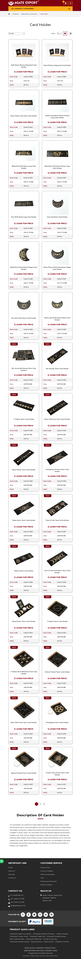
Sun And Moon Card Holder (57, 217)
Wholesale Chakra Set (37, 936)
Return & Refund (46, 885)
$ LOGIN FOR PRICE (23, 72)
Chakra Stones (49, 942)
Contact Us (12, 878)
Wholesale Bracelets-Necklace (44, 934)
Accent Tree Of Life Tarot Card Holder (57, 774)
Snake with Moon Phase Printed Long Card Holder (57, 117)
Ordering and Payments (48, 881)
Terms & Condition (46, 871)
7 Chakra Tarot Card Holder (23, 419)
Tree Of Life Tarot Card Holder (57, 520)
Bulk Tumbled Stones (17, 939)
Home (10, 868)
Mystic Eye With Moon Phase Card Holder (57, 319)
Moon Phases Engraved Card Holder (57, 65)
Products (16, 14)
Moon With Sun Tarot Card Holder (57, 419)
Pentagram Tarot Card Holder (57, 723)
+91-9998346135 (16, 895)
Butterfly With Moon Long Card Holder (24, 167)
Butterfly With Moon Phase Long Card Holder (57, 167)
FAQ (42, 878)
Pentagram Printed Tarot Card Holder (57, 470)
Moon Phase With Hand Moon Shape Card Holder (57, 268)
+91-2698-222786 (17, 899)
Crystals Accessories (50, 939)
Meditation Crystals (62, 942)
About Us (11, 871)
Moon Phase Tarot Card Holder (23, 470)
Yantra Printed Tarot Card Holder (57, 672)
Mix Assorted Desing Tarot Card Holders (24, 369)
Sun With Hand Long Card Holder (23, 217)
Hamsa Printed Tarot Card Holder (23, 773)
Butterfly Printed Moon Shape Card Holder (23, 268)
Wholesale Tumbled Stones (56, 936)
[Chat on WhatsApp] (2, 861)
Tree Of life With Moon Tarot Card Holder (57, 572)
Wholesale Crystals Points (19, 936)
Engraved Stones (37, 942)
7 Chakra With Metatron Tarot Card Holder (23, 673)
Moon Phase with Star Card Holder (24, 116)
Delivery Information (47, 874)
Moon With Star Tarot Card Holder (24, 723)
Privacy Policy (45, 868)
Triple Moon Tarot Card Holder (23, 520)
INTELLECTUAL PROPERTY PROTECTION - (40, 948)
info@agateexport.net (18, 906)
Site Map (11, 874)
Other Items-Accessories (29, 14)
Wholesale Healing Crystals (19, 942)
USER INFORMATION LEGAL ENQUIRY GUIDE (40, 951)
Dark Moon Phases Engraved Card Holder (23, 66)
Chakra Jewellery (62, 934)
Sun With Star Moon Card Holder (23, 318)
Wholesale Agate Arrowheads (20, 934)
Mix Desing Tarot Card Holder (57, 369)
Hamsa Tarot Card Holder (23, 571)
